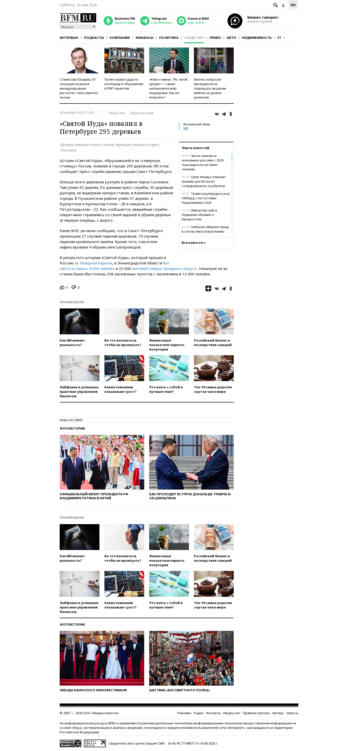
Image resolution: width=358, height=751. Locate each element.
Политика (169, 37)
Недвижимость (257, 37)
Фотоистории (72, 428)
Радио (199, 713)
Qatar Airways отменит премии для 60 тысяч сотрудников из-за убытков (204, 181)
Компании (120, 37)
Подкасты (94, 37)
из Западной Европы (93, 262)
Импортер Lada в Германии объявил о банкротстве (199, 214)
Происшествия (141, 113)
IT (279, 37)
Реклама (184, 713)
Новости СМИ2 (71, 420)
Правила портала (256, 713)
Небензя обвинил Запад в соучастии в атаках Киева (205, 229)
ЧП (185, 128)
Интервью (69, 37)
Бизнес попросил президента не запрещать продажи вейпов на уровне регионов (210, 88)
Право (215, 37)
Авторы (278, 713)
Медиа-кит (231, 713)
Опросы (292, 713)
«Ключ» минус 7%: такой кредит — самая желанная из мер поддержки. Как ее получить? (168, 88)
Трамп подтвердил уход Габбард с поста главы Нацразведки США (206, 198)
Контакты (213, 713)
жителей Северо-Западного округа (164, 268)
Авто (231, 37)
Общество (194, 37)
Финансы (144, 37)
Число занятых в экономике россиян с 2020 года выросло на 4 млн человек (203, 162)
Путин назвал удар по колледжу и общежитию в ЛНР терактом (123, 84)
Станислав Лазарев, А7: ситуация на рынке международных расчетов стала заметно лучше (79, 88)
